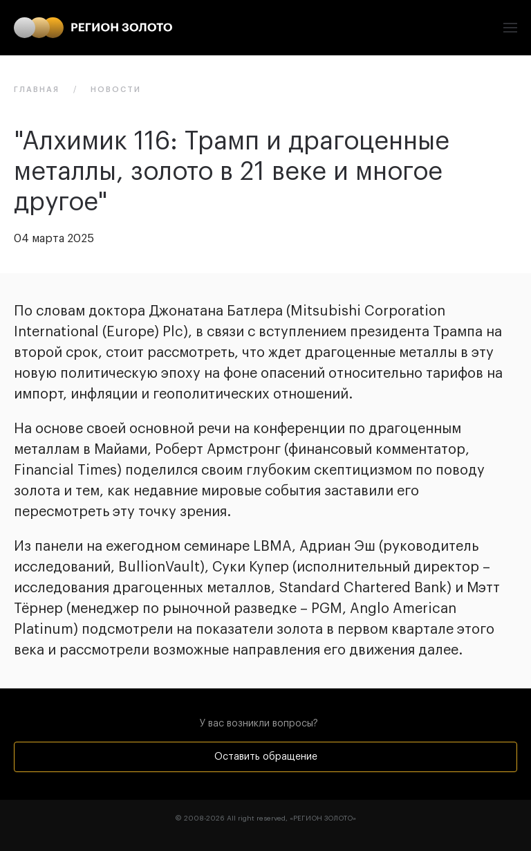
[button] (510, 27)
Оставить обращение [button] (265, 757)
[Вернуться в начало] (93, 27)
